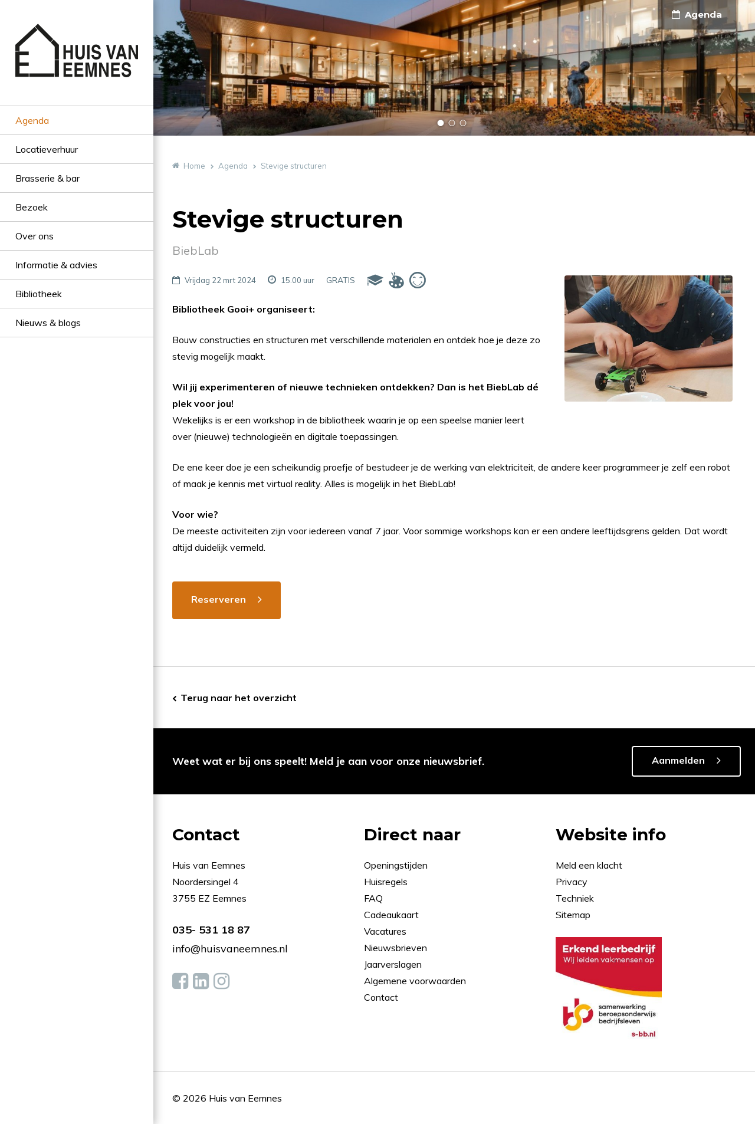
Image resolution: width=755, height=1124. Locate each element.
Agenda (32, 120)
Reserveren (218, 599)
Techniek (575, 898)
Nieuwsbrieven (396, 948)
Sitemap (573, 915)
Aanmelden (678, 760)
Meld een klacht (589, 865)
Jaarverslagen (394, 964)
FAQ (374, 898)
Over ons (34, 236)
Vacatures (385, 931)
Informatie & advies (56, 265)
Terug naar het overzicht (238, 698)
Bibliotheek (38, 294)
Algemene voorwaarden (415, 981)
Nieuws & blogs (48, 322)
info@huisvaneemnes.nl (230, 948)
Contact (381, 997)
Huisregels (387, 882)
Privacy (571, 882)
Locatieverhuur (46, 149)
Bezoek (31, 207)
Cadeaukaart (392, 915)
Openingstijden (396, 865)
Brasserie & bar (47, 178)
